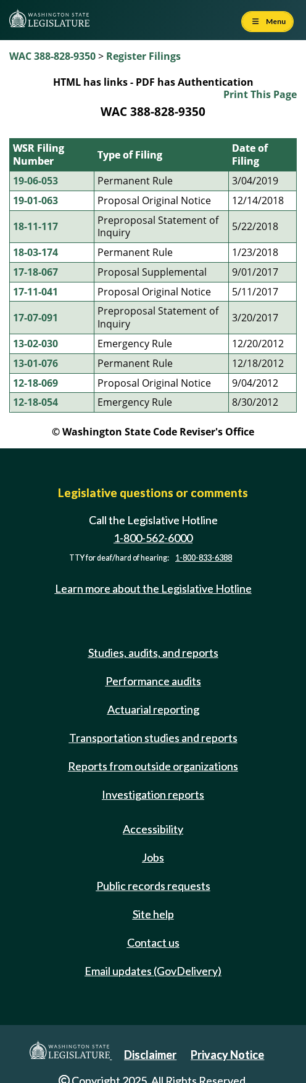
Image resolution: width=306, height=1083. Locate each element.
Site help (153, 914)
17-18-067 (35, 272)
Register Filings (143, 56)
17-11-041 (35, 292)
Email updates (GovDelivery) (153, 971)
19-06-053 (35, 180)
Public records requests (153, 885)
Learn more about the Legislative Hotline (153, 588)
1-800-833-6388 (203, 557)
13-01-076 (35, 363)
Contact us (153, 942)
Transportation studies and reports (153, 737)
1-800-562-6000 (153, 538)
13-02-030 (35, 343)
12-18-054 (35, 402)
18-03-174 (35, 252)
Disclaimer (150, 1054)
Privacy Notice (227, 1054)
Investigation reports (153, 794)
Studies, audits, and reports (153, 652)
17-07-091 (35, 317)
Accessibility (153, 829)
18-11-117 (35, 226)
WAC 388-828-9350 (52, 56)
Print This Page (260, 94)
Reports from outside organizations (153, 766)
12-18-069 (35, 383)
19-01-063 (35, 200)
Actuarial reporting (153, 709)
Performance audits (153, 681)
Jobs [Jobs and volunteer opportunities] (153, 857)
